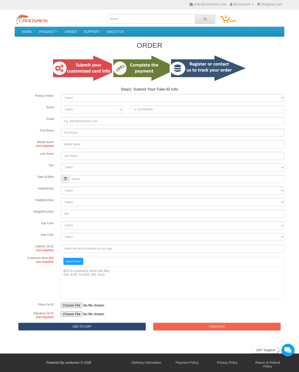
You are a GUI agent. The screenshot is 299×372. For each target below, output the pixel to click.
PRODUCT (48, 32)
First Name (47, 130)
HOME (27, 32)
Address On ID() (44, 248)
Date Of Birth (45, 177)
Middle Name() (45, 144)
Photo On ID (46, 304)
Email (50, 119)
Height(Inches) (44, 200)
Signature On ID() (43, 315)
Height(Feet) (46, 188)
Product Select (44, 95)
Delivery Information (147, 362)
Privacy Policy (227, 362)
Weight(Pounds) (43, 211)
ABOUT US (115, 32)
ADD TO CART (82, 326)
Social (50, 107)
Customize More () (40, 259)
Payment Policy (187, 362)
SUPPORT (92, 32)
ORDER (71, 32)
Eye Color (47, 223)
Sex (51, 165)
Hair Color (47, 234)
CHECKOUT (217, 326)
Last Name (47, 153)
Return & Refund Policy (267, 364)
